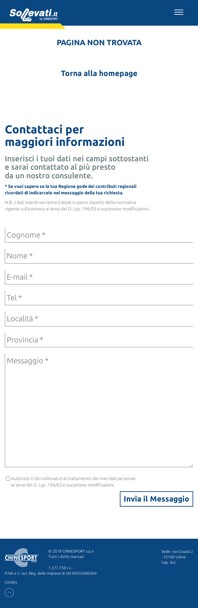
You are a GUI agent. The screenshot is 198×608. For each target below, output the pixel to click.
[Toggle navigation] (178, 11)
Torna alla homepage (99, 73)
